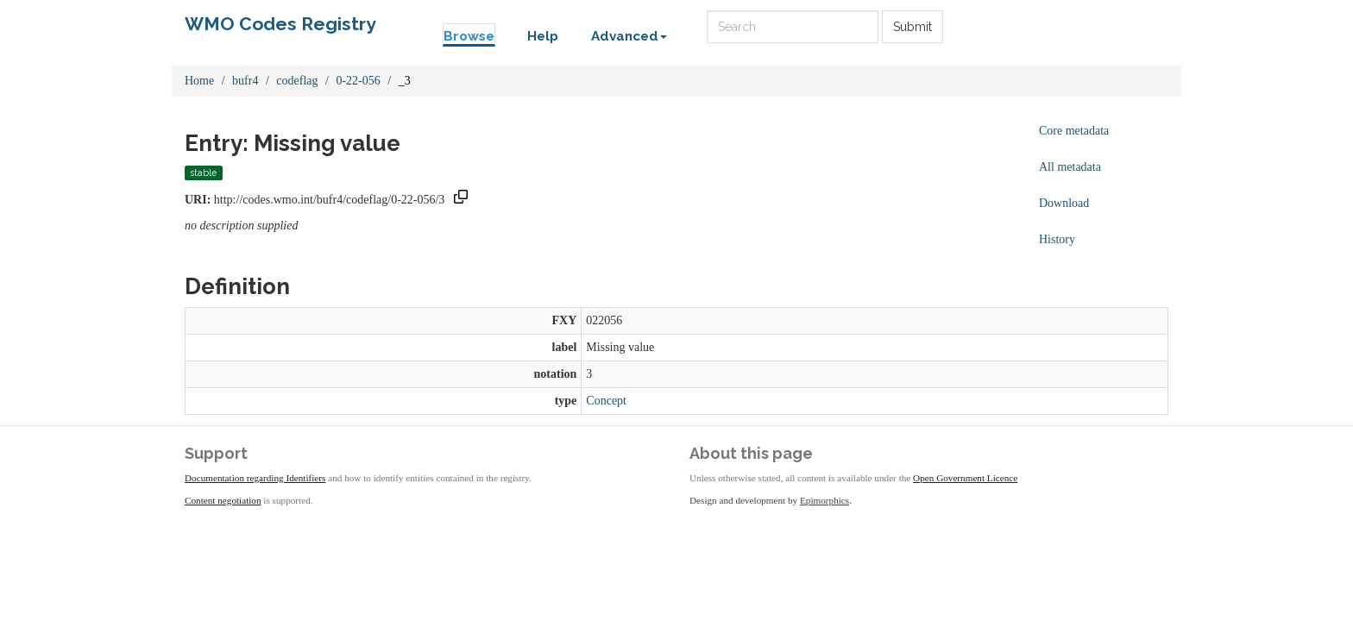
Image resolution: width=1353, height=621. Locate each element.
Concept (606, 400)
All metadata (1070, 166)
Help (542, 36)
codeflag (297, 80)
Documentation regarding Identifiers (255, 478)
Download (1064, 203)
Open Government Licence (965, 478)
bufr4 (245, 80)
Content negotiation (223, 500)
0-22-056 (358, 80)
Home (199, 80)
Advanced (629, 36)
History (1057, 239)
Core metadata (1074, 130)
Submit (912, 27)
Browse (469, 36)
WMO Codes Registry (280, 23)
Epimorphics (824, 500)
